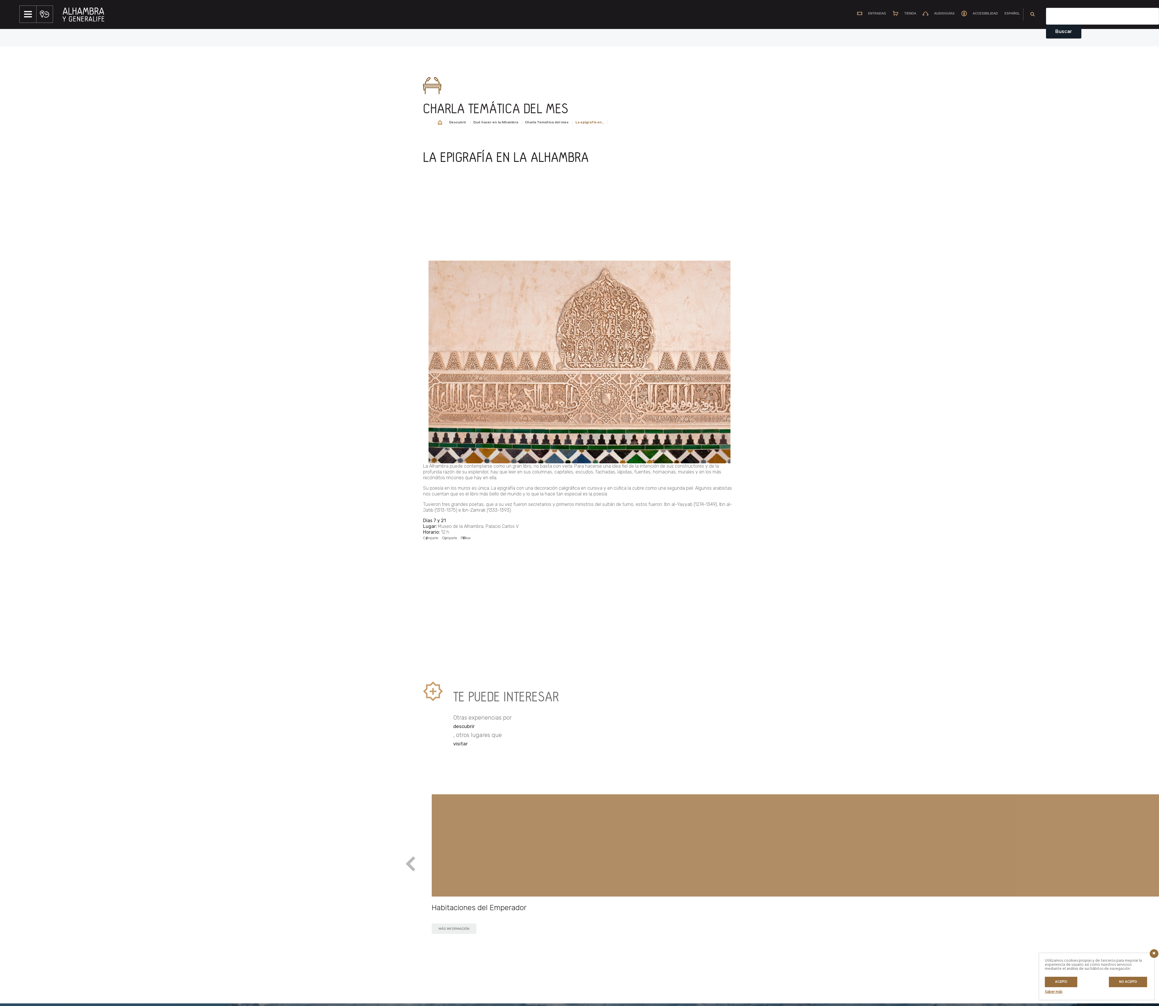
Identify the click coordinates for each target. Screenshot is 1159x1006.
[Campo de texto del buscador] (1102, 16)
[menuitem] (1009, 14)
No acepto (1128, 982)
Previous (411, 864)
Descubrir (457, 122)
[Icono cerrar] (1154, 953)
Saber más (1053, 992)
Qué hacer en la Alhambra (495, 122)
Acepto (1061, 982)
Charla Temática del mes (546, 122)
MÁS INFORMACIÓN (454, 929)
